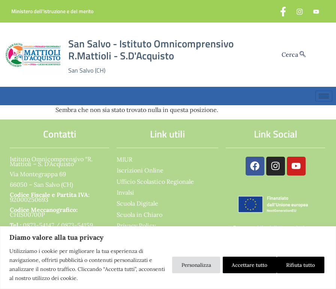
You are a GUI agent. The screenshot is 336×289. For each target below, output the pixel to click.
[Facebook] (283, 11)
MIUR (124, 159)
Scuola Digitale (137, 203)
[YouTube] (316, 11)
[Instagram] (299, 11)
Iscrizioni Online (140, 170)
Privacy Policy (136, 225)
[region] (168, 257)
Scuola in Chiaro (139, 214)
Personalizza (182, 264)
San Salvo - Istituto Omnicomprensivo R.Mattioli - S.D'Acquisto (151, 50)
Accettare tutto (297, 264)
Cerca (294, 54)
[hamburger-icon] (323, 96)
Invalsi (125, 192)
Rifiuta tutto (237, 264)
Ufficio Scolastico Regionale (155, 181)
